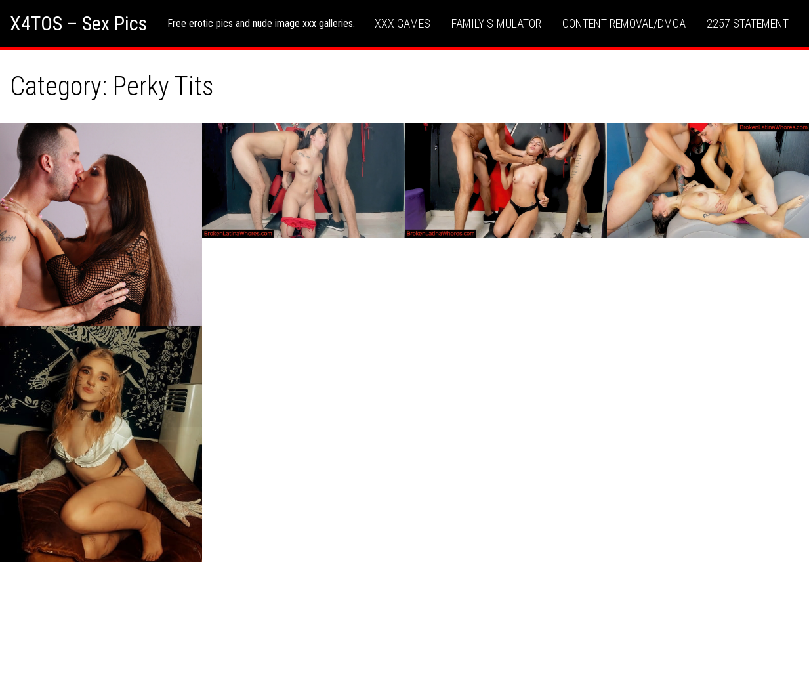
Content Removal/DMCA (624, 23)
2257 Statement (748, 23)
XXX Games (402, 23)
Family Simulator (496, 23)
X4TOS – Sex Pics (78, 23)
